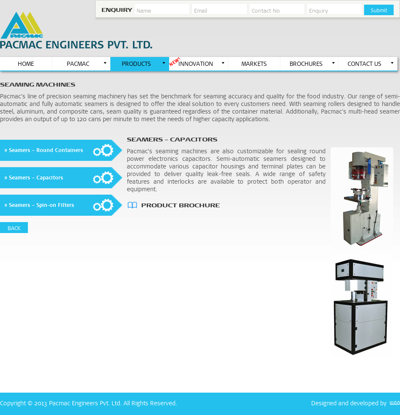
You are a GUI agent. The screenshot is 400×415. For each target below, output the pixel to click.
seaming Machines (37, 84)
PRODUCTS (144, 64)
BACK (14, 228)
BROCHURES (313, 64)
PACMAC (87, 64)
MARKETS (254, 64)
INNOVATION (201, 64)
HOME (26, 64)
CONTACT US (371, 64)
